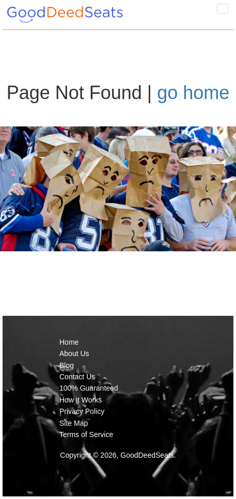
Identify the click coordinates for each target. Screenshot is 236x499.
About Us (74, 353)
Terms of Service (86, 434)
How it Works (80, 400)
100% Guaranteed (88, 388)
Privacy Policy (81, 411)
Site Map (73, 423)
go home (193, 92)
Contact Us (77, 377)
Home (68, 342)
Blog (66, 365)
